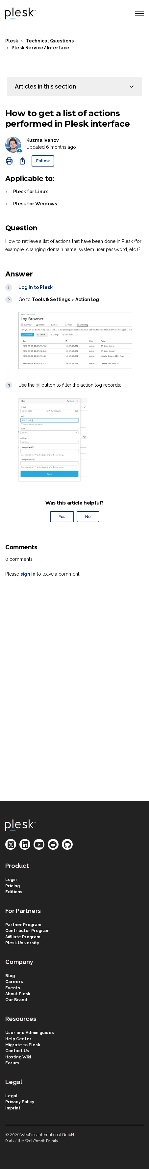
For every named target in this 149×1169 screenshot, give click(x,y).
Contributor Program (27, 930)
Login (11, 879)
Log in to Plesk (35, 287)
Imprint (12, 1107)
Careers (14, 981)
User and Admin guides (29, 1032)
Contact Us (17, 1050)
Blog (10, 975)
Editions (13, 891)
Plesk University (22, 942)
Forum (12, 1062)
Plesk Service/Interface (40, 47)
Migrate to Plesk (22, 1044)
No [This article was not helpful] (88, 516)
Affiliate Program (22, 936)
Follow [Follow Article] (43, 160)
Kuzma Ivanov (42, 140)
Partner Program (23, 924)
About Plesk (17, 993)
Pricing (12, 885)
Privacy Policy (19, 1101)
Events (12, 987)
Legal (11, 1095)
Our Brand (16, 999)
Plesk (11, 40)
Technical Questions (50, 40)
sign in (28, 574)
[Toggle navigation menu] (139, 13)
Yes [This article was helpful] (62, 516)
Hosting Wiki (18, 1056)
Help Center (18, 1038)
